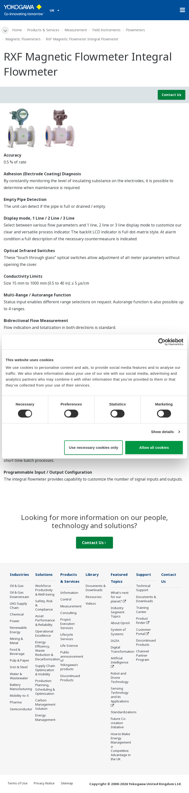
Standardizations (124, 712)
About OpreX (120, 623)
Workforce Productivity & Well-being (44, 590)
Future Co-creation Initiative (118, 723)
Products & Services (43, 30)
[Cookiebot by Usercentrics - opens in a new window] (161, 341)
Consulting (68, 613)
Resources (94, 597)
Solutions (44, 574)
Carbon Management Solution (45, 704)
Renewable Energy (18, 630)
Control (65, 600)
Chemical (17, 614)
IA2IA (115, 641)
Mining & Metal (16, 641)
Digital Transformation (122, 650)
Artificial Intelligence (119, 661)
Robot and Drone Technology (119, 678)
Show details (162, 432)
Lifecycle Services (66, 637)
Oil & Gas (17, 586)
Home (17, 30)
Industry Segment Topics (117, 612)
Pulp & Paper (19, 661)
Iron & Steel (19, 667)
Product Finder (142, 621)
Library (92, 574)
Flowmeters (135, 30)
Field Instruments (107, 30)
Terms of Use (17, 783)
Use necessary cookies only (93, 447)
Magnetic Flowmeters (23, 39)
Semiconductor (21, 709)
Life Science (69, 646)
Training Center (142, 610)
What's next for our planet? (119, 597)
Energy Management (45, 717)
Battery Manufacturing (21, 687)
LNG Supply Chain (18, 605)
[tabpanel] (94, 129)
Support (144, 574)
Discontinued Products (70, 678)
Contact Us (171, 94)
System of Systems (118, 632)
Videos (91, 603)
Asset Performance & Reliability (45, 620)
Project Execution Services (67, 624)
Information (69, 593)
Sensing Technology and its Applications (120, 695)
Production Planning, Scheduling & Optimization (45, 687)
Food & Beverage (17, 651)
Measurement (76, 30)
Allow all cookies (154, 447)
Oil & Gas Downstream (19, 595)
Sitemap (67, 783)
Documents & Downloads (96, 588)
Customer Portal (143, 632)
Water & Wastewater (19, 676)
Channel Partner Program (142, 655)
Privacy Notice (44, 783)
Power (14, 621)
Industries (20, 574)
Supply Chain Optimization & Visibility (45, 670)
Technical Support (143, 588)
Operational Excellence (44, 633)
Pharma (16, 702)
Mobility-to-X (19, 696)
